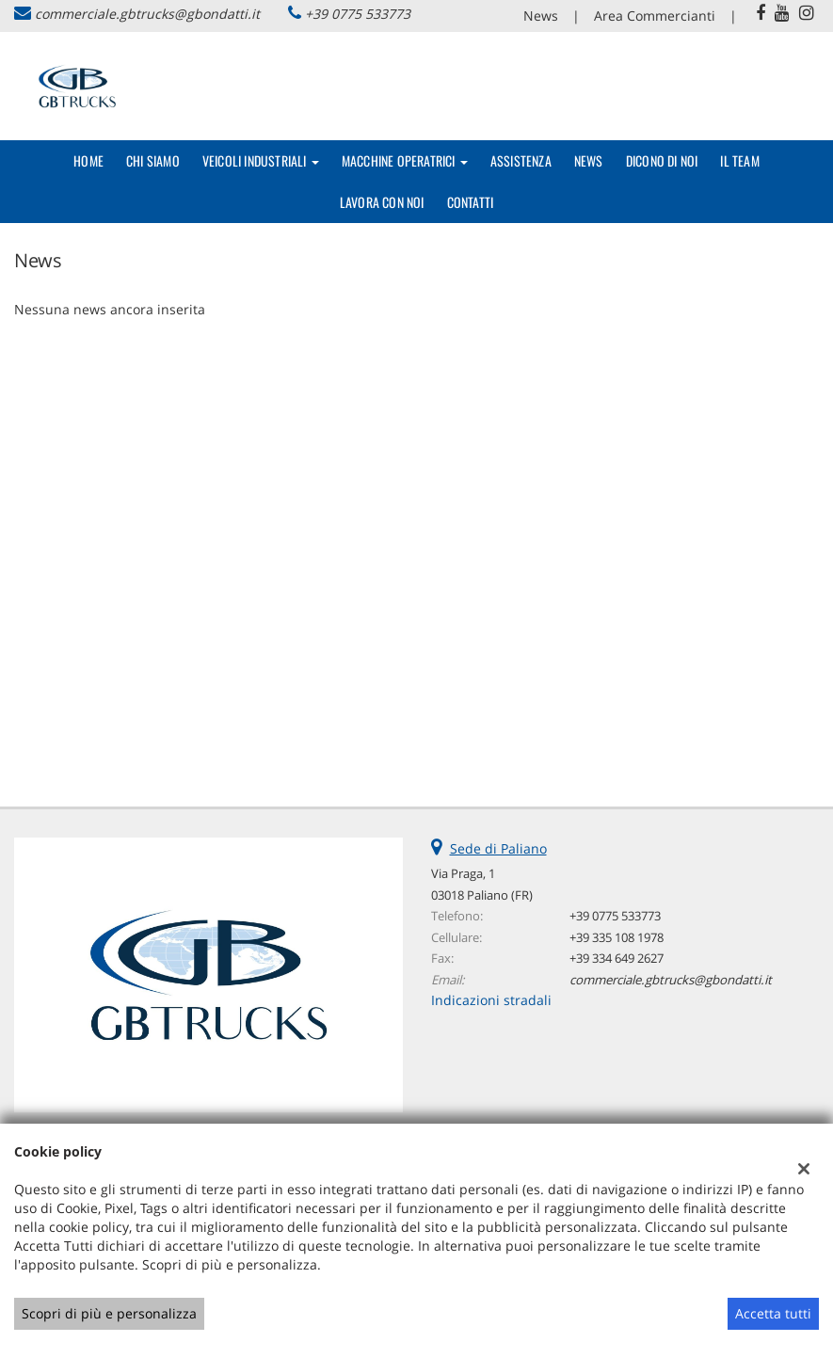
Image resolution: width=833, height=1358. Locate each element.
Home (88, 160)
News (540, 15)
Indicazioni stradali (491, 1000)
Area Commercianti (654, 15)
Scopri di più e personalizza (109, 1313)
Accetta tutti (773, 1313)
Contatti (470, 202)
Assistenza (521, 160)
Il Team (739, 160)
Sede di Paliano (498, 848)
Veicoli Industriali (260, 160)
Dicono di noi (662, 160)
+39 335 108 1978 (616, 937)
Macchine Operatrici (405, 160)
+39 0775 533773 (357, 14)
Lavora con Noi (382, 202)
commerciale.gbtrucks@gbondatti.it (147, 14)
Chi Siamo (153, 160)
